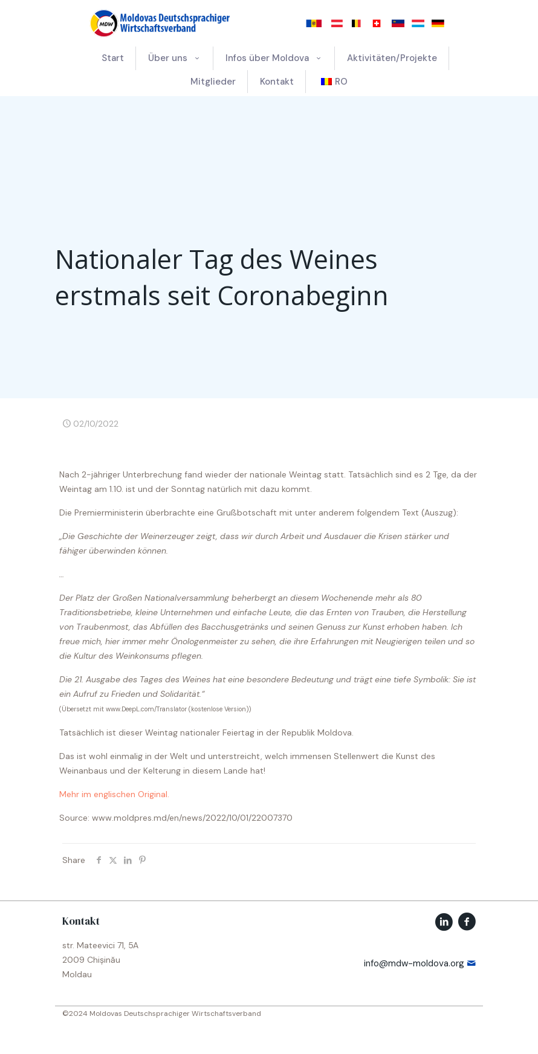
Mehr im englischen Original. (114, 794)
